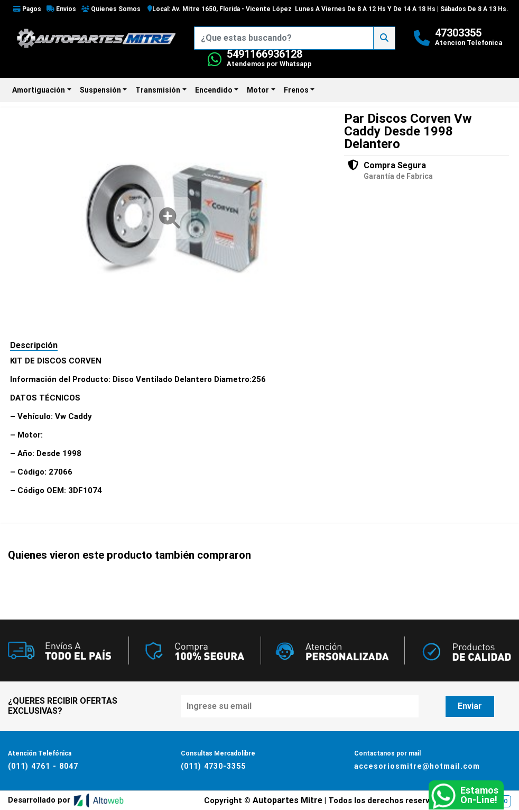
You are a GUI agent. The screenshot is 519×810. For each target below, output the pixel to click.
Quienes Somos (111, 9)
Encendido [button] (214, 90)
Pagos (27, 9)
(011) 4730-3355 (213, 766)
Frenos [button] (296, 90)
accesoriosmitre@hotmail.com (416, 766)
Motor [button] (258, 90)
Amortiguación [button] (38, 90)
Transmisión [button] (157, 90)
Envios (61, 9)
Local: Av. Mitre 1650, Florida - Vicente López (219, 9)
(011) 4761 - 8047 (42, 766)
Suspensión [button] (100, 90)
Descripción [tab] (34, 345)
